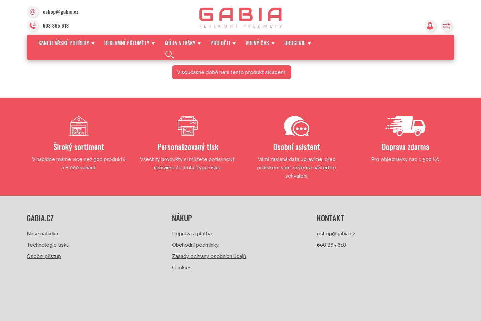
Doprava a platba (192, 234)
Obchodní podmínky (195, 245)
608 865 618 (48, 26)
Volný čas (260, 43)
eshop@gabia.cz (52, 12)
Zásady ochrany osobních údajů (209, 256)
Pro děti (222, 43)
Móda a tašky (183, 43)
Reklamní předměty (129, 43)
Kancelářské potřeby (66, 43)
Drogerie (297, 43)
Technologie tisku (48, 245)
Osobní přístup (44, 256)
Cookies (182, 268)
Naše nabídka (42, 234)
